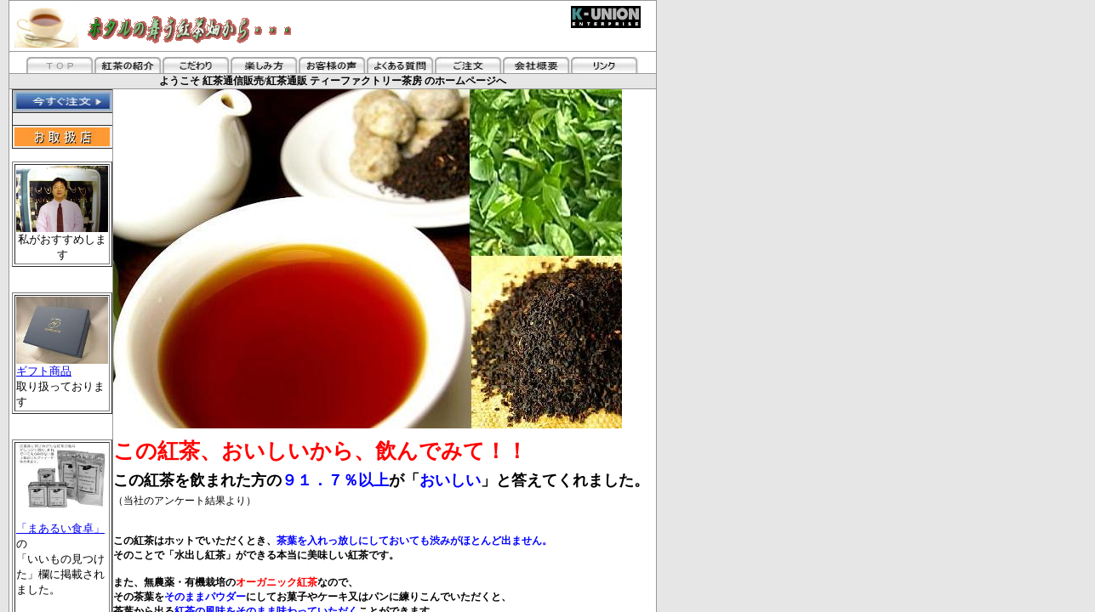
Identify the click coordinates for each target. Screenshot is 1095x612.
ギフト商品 (62, 365)
